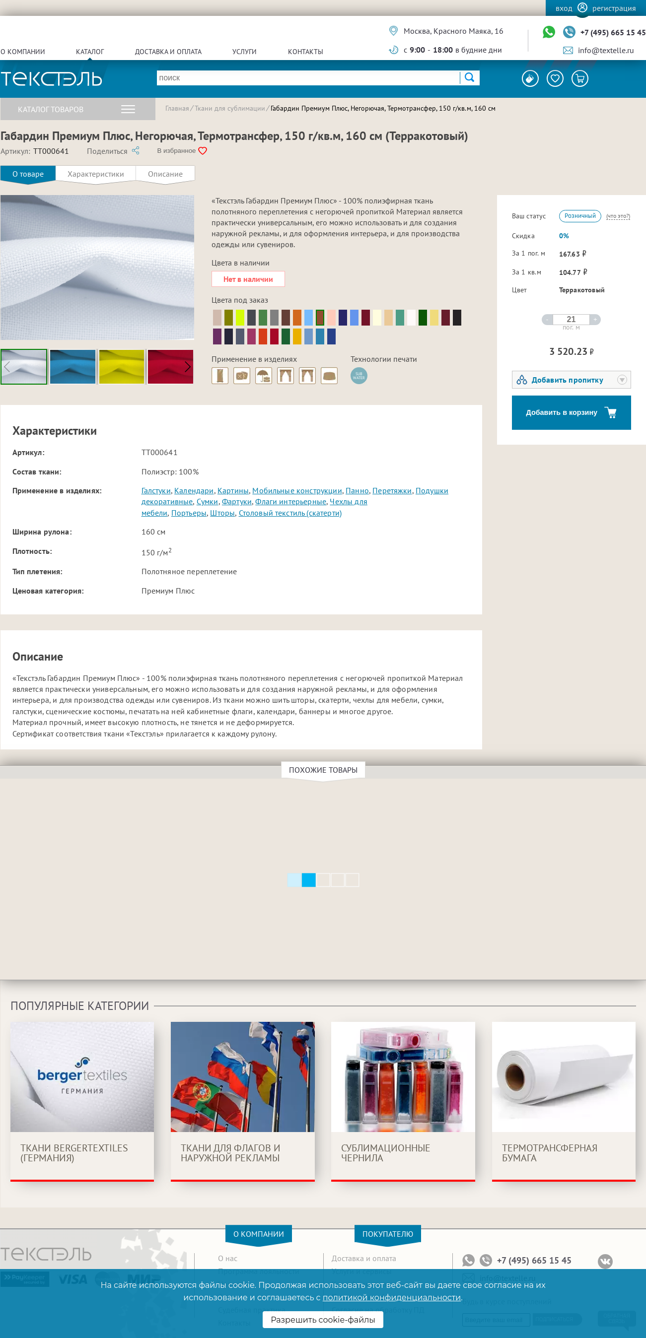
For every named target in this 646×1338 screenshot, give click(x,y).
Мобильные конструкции (297, 490)
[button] (187, 366)
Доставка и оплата (168, 51)
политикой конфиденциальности (392, 1297)
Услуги (244, 51)
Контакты (305, 51)
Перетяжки (392, 490)
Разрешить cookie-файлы (323, 1320)
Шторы (222, 513)
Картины (233, 490)
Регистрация (614, 8)
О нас (227, 1258)
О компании (22, 51)
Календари (194, 490)
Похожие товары (324, 770)
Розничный (580, 215)
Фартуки (237, 501)
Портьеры (189, 513)
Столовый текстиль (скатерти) (290, 513)
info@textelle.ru (606, 50)
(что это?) (618, 215)
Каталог (90, 51)
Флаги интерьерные (290, 501)
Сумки (207, 501)
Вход (564, 8)
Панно (357, 490)
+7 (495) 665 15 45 (613, 32)
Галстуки (156, 490)
